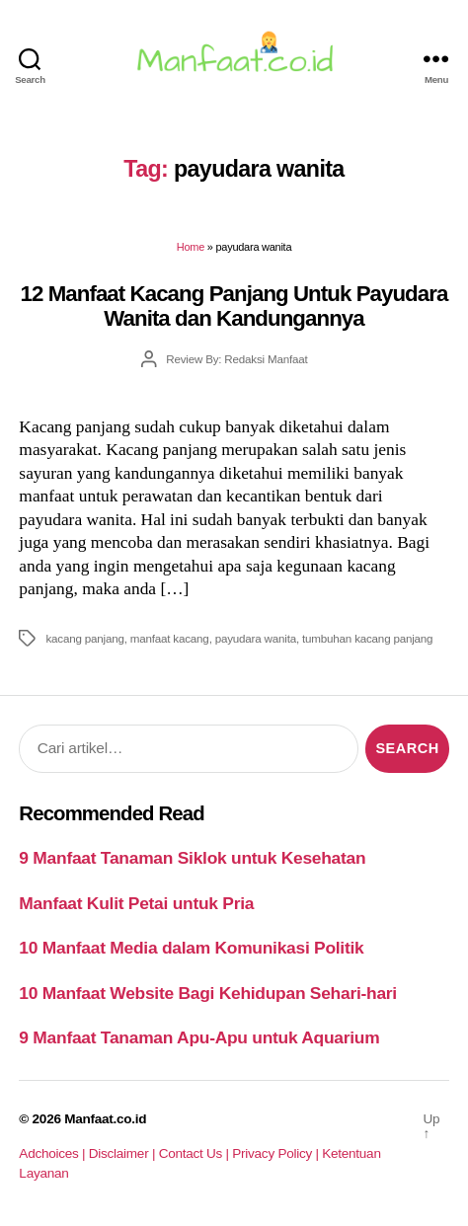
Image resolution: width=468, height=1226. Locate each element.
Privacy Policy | (277, 1153)
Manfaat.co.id (105, 1118)
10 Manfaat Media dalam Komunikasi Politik (191, 948)
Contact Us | (196, 1153)
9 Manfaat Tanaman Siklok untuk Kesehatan (192, 858)
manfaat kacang (169, 638)
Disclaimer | (124, 1153)
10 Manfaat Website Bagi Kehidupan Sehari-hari (208, 993)
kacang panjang (84, 638)
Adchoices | (53, 1153)
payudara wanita (255, 638)
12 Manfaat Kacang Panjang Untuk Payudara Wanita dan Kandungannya (234, 306)
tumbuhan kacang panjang (367, 638)
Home (190, 247)
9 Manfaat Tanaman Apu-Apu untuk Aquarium (199, 1037)
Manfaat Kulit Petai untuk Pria (136, 903)
